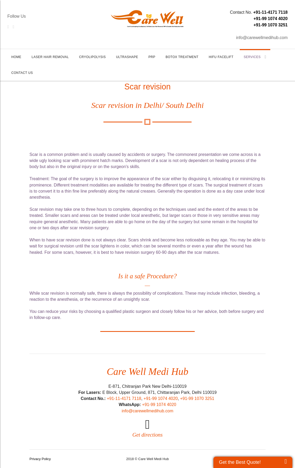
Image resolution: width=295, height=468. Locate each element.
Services (255, 57)
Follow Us (16, 16)
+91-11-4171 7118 (270, 12)
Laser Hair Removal (50, 57)
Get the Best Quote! (240, 462)
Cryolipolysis (92, 57)
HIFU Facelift (221, 57)
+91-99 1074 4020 (270, 18)
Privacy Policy (40, 459)
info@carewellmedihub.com (262, 37)
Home (16, 57)
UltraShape (127, 57)
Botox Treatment (182, 57)
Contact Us (22, 73)
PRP (151, 57)
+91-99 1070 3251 (270, 25)
